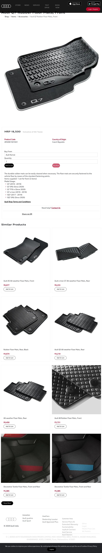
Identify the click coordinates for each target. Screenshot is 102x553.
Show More (7, 503)
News (26, 5)
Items (13, 17)
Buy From (8, 151)
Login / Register (93, 9)
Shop (7, 17)
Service (36, 5)
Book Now (57, 6)
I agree (51, 549)
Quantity (8, 158)
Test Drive (47, 6)
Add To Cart (9, 165)
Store (18, 5)
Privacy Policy (92, 546)
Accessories (23, 17)
